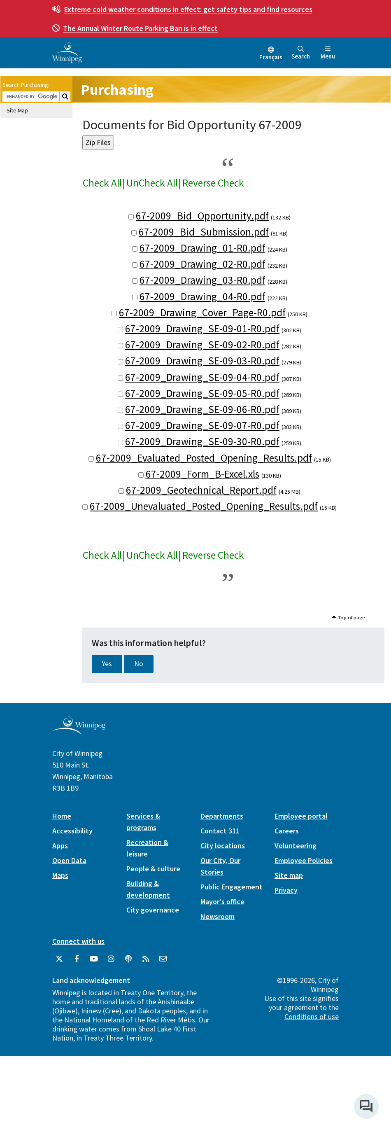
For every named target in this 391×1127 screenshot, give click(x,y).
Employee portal (301, 816)
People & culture (153, 868)
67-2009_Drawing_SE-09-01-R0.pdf (202, 328)
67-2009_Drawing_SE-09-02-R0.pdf (202, 344)
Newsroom (217, 916)
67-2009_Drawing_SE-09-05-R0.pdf (202, 393)
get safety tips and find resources (188, 9)
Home (61, 816)
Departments (221, 816)
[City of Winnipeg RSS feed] (146, 959)
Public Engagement (231, 886)
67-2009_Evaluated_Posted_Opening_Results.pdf (204, 457)
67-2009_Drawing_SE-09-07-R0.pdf (202, 425)
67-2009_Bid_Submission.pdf (204, 231)
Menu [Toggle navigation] (328, 53)
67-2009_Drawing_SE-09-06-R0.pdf (202, 409)
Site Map (17, 110)
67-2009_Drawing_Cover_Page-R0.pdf (202, 312)
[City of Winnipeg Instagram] (111, 959)
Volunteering (296, 845)
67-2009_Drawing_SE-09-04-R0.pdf (202, 377)
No (138, 663)
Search (300, 53)
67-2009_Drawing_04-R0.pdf (202, 296)
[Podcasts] (128, 959)
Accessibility (72, 830)
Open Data (69, 860)
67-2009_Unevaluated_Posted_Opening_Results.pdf (204, 506)
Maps (60, 875)
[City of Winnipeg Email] (163, 959)
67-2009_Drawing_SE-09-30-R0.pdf (202, 441)
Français (270, 57)
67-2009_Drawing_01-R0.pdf (202, 247)
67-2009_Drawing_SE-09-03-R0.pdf (202, 360)
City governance (152, 910)
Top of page (351, 617)
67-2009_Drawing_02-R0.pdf (202, 264)
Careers (287, 830)
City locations (222, 845)
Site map (289, 875)
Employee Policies (304, 860)
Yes (107, 663)
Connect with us (78, 941)
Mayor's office (222, 901)
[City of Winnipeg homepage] (78, 731)
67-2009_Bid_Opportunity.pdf (202, 215)
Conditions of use (311, 1016)
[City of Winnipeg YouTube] (94, 959)
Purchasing (117, 89)
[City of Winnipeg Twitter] (59, 959)
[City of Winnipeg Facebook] (77, 959)
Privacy (286, 890)
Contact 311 (220, 830)
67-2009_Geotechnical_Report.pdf (201, 490)
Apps (60, 845)
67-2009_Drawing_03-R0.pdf (202, 280)
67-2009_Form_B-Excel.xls (202, 474)
